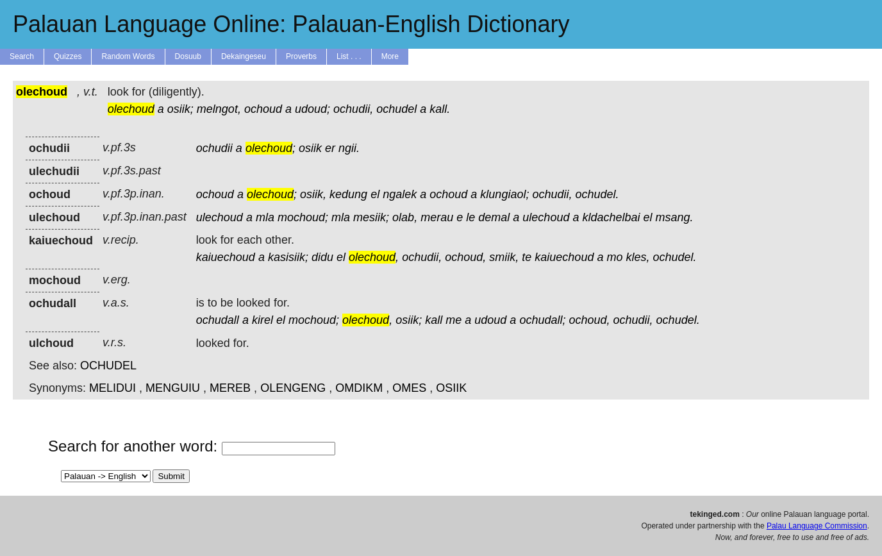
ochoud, (465, 257)
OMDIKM (359, 388)
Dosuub (188, 56)
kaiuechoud (225, 257)
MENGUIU (173, 388)
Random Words (127, 56)
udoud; (312, 109)
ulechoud (219, 217)
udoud (490, 320)
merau (436, 217)
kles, (637, 257)
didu (322, 257)
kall (433, 320)
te (526, 257)
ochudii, (353, 109)
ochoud (263, 109)
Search (22, 56)
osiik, (313, 194)
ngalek (400, 194)
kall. (439, 109)
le (470, 217)
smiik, (504, 257)
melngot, (219, 109)
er (330, 148)
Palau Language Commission (817, 525)
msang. (675, 217)
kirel (262, 320)
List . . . (349, 56)
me (453, 320)
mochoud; (303, 217)
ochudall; (542, 320)
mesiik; (371, 217)
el (374, 194)
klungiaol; (504, 194)
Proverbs (301, 56)
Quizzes (67, 56)
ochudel (396, 109)
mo (614, 257)
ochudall (217, 320)
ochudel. (597, 194)
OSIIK (451, 388)
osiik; (180, 109)
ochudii (214, 148)
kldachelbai (611, 217)
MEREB (230, 388)
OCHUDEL (108, 365)
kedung (348, 194)
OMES (409, 388)
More (390, 56)
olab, (404, 217)
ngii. (349, 148)
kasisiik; (288, 257)
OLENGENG (293, 388)
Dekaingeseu (243, 56)
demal (494, 217)
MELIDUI (112, 388)
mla (265, 217)
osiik (310, 148)
